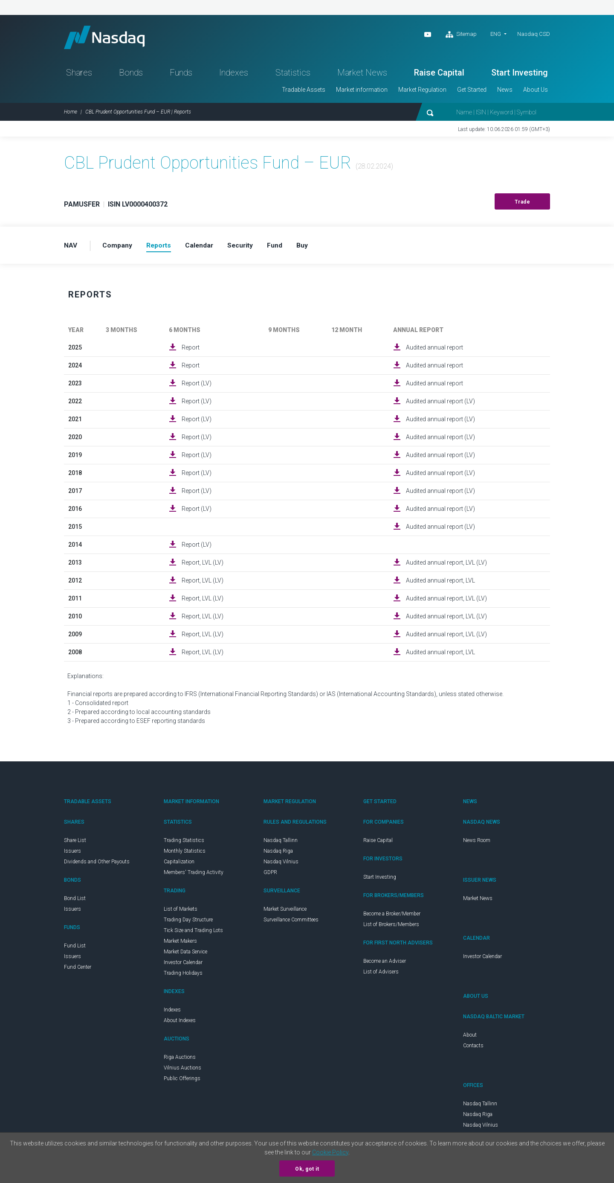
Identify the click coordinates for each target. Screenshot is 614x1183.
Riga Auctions (180, 1060)
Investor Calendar (183, 965)
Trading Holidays (183, 976)
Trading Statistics (184, 843)
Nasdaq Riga (278, 854)
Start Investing (519, 75)
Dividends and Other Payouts (97, 864)
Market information (362, 92)
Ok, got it (307, 1169)
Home (70, 114)
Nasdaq (109, 39)
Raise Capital (439, 75)
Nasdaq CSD (533, 34)
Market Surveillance (285, 912)
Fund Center (77, 970)
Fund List (75, 948)
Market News (362, 75)
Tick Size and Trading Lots (193, 933)
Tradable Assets (303, 92)
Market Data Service (185, 954)
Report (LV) (196, 385)
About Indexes (180, 1023)
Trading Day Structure (188, 922)
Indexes (233, 75)
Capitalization (179, 864)
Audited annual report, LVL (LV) (446, 565)
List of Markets (180, 912)
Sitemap (461, 34)
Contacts (473, 1048)
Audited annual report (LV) (440, 403)
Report (191, 350)
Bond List (75, 901)
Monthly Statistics (185, 854)
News (505, 92)
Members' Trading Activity (193, 875)
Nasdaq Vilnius (281, 864)
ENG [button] (495, 34)
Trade (522, 204)
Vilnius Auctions (182, 1070)
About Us (535, 92)
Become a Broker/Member (391, 916)
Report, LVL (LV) (202, 565)
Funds (181, 75)
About (470, 1037)
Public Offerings (182, 1081)
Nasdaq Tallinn (281, 843)
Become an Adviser (384, 964)
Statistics (292, 75)
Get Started (472, 92)
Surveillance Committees (291, 922)
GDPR (270, 875)
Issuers (72, 854)
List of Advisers (381, 974)
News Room (476, 843)
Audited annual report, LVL (440, 583)
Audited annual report (434, 350)
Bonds (131, 75)
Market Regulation (422, 92)
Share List (75, 843)
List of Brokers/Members (391, 927)
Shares (79, 75)
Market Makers (180, 944)
